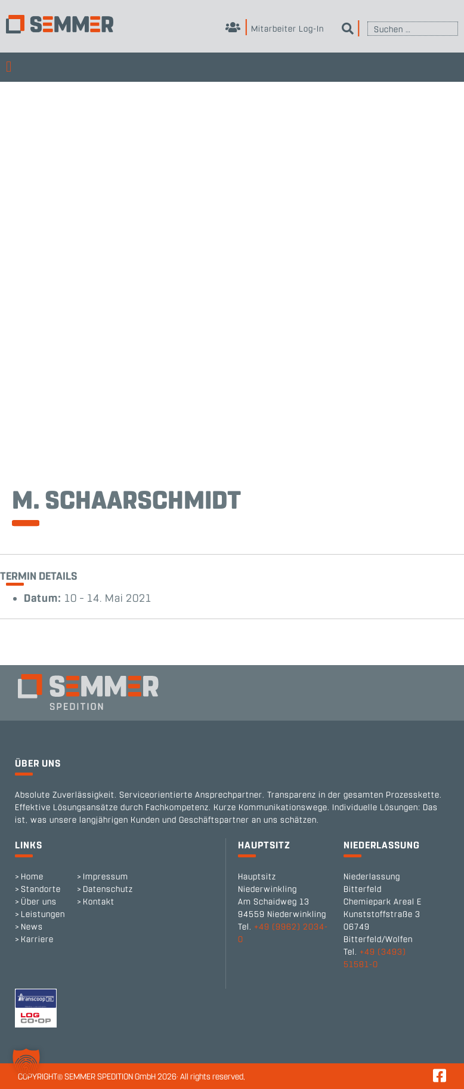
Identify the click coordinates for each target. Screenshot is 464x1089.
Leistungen (43, 914)
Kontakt (99, 902)
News (32, 927)
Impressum (105, 877)
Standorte (41, 889)
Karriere (37, 939)
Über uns (39, 902)
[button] (26, 1062)
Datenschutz (108, 889)
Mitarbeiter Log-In (274, 29)
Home (32, 877)
